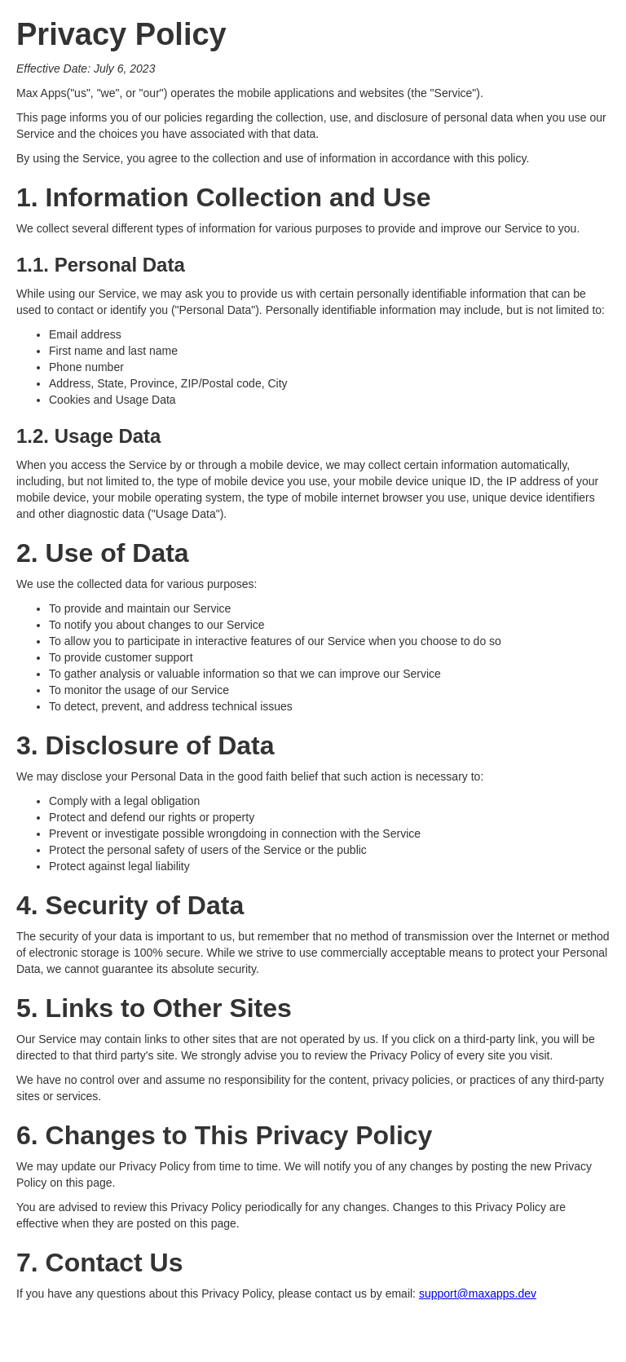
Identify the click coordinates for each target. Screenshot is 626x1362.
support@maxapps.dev (477, 1293)
